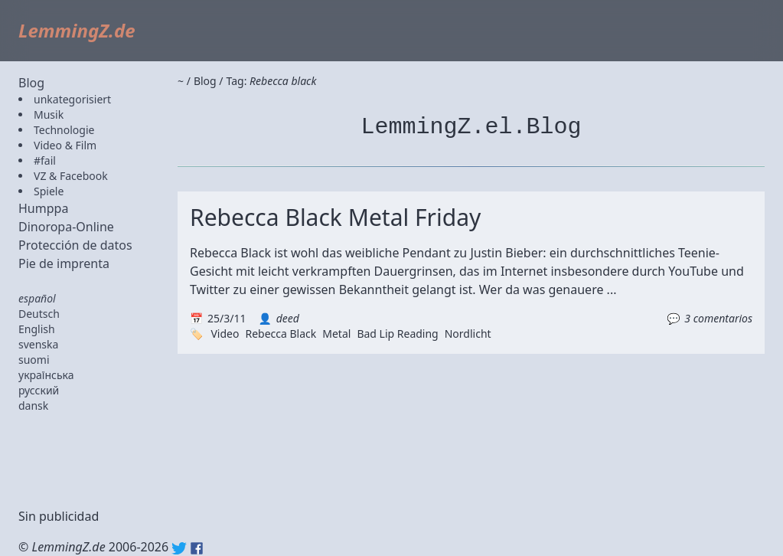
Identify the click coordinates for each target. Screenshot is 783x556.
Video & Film (65, 145)
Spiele (49, 191)
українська (46, 375)
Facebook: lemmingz (197, 548)
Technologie (64, 130)
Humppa (43, 208)
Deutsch (39, 313)
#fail (45, 160)
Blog (31, 82)
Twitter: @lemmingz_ (179, 548)
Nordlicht (468, 333)
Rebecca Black (280, 333)
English (36, 329)
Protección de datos (75, 245)
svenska (38, 344)
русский (38, 390)
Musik (49, 114)
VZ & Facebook (71, 175)
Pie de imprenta (63, 263)
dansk (33, 405)
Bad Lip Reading (397, 333)
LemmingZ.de (76, 30)
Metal (336, 333)
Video (224, 333)
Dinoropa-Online (66, 226)
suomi (34, 359)
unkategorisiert (72, 99)
